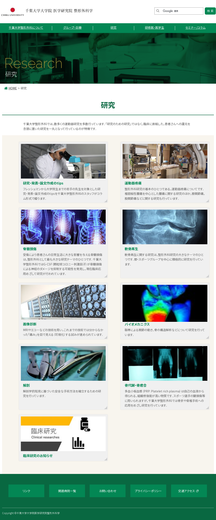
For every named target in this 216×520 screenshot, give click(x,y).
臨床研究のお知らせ (38, 455)
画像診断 (29, 323)
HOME (12, 88)
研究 (113, 27)
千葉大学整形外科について (26, 27)
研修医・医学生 (154, 27)
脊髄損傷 (29, 248)
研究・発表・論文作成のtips (43, 183)
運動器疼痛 (133, 183)
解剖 (26, 385)
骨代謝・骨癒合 (136, 385)
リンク (26, 491)
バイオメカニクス (137, 324)
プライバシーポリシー (148, 491)
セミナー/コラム (195, 27)
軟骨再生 (131, 248)
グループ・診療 (72, 27)
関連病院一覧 (67, 491)
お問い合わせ (107, 491)
